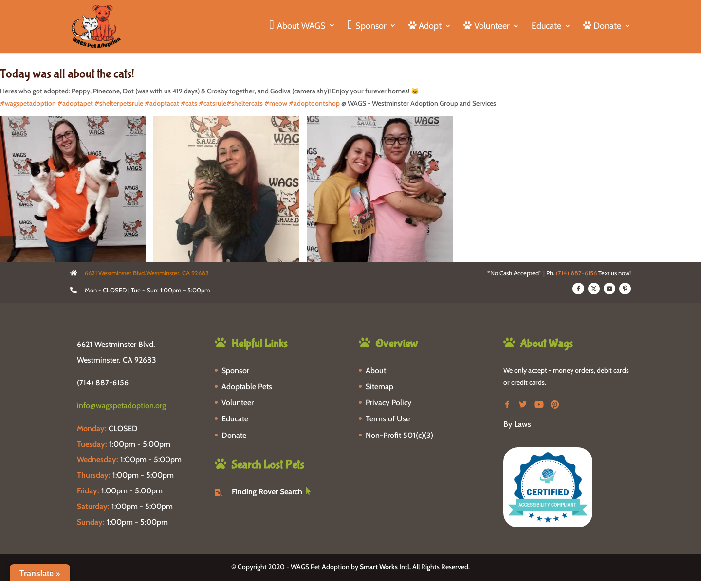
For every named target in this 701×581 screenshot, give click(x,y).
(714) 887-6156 (576, 273)
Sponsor (235, 370)
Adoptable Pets (246, 386)
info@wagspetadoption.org (121, 405)
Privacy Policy (388, 402)
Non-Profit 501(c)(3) (399, 435)
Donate (233, 435)
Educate (546, 26)
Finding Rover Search (267, 491)
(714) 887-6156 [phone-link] (103, 382)
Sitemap (379, 386)
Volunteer (237, 402)
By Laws (517, 424)
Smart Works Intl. (385, 567)
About (376, 370)
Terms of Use (388, 418)
